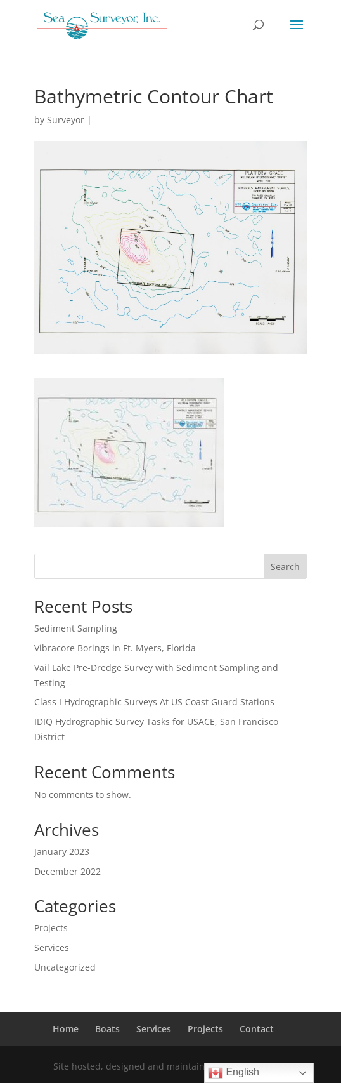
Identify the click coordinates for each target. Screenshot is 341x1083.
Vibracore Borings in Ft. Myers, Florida (115, 648)
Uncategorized (65, 967)
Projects (51, 928)
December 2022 (67, 871)
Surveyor (65, 120)
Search (285, 567)
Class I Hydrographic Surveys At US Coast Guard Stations (154, 702)
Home (66, 1029)
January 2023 (61, 852)
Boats (107, 1029)
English (233, 1072)
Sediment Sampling (75, 628)
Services (51, 947)
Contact (257, 1029)
